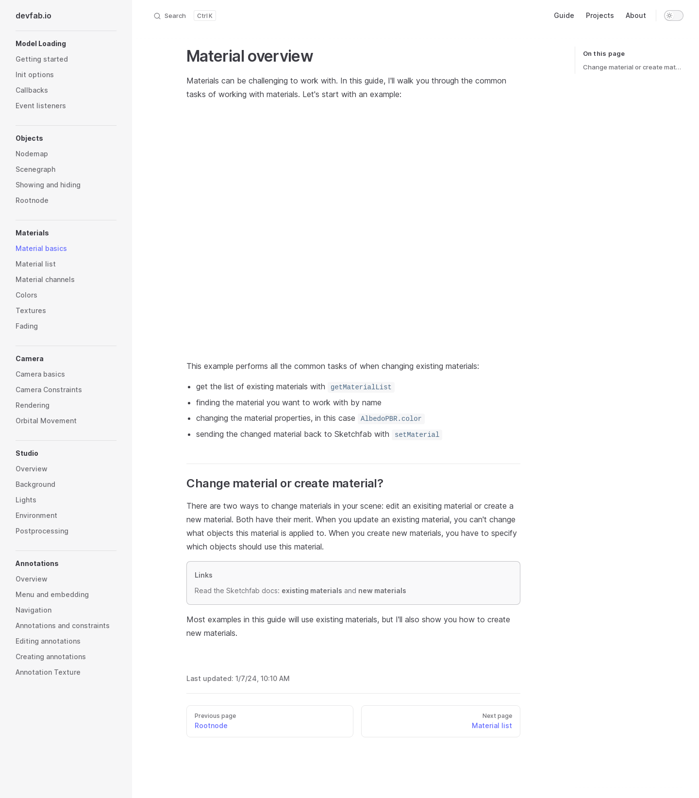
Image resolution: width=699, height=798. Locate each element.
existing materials (312, 589)
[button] (66, 43)
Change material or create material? (633, 67)
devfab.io (33, 15)
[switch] (673, 15)
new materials (382, 589)
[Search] (184, 15)
